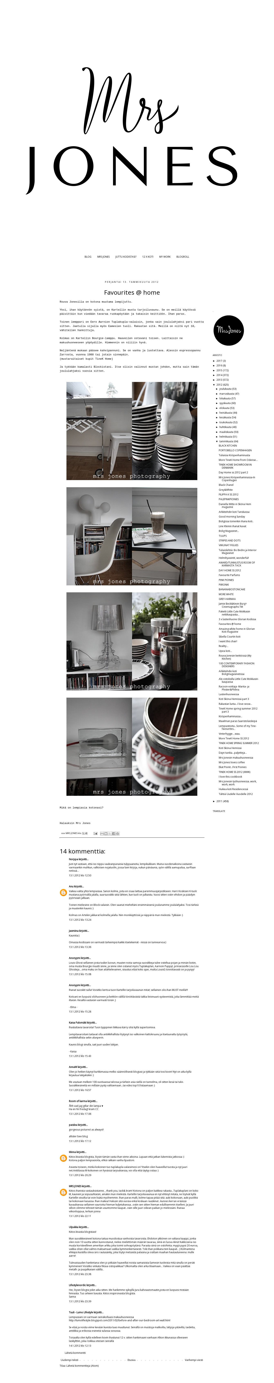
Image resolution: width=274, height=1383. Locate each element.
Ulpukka (73, 1227)
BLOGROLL (182, 256)
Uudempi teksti (69, 1360)
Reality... (223, 646)
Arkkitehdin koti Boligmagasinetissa (231, 672)
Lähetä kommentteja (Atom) (82, 1365)
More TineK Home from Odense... (238, 460)
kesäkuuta (225, 417)
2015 (220, 370)
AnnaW (73, 1067)
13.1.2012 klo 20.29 (80, 1175)
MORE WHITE (226, 594)
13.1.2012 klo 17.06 (80, 1114)
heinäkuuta (226, 412)
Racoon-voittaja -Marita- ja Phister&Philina (234, 688)
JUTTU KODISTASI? (126, 256)
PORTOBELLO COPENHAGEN (235, 450)
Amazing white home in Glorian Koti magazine (237, 630)
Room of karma (78, 1101)
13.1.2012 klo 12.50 (80, 875)
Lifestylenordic (77, 1285)
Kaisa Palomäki (77, 1022)
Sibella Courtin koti (229, 636)
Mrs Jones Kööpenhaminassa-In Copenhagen (237, 479)
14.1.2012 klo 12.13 (80, 1345)
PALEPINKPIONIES (229, 499)
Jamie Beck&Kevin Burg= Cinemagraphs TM (233, 605)
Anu (71, 886)
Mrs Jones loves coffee (232, 762)
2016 (220, 365)
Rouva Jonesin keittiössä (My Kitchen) (235, 657)
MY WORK (165, 256)
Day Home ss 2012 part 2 (233, 472)
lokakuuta (225, 398)
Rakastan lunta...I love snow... (235, 704)
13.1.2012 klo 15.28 (80, 1011)
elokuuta (224, 408)
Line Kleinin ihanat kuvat (232, 526)
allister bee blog (78, 1136)
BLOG (88, 256)
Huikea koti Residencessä (233, 789)
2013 (220, 380)
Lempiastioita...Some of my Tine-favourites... (237, 727)
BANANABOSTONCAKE (232, 589)
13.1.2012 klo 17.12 (80, 1141)
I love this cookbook (230, 776)
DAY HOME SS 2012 (230, 570)
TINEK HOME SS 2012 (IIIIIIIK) (234, 772)
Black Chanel (226, 485)
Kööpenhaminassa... (230, 716)
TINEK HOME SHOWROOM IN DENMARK (235, 466)
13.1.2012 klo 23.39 (80, 1301)
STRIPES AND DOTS (229, 540)
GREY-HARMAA (227, 599)
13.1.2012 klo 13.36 (80, 947)
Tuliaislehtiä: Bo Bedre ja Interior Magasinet (238, 551)
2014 (220, 375)
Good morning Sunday (232, 516)
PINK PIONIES (226, 580)
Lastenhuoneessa (229, 694)
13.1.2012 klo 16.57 (80, 1090)
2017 (220, 361)
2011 (220, 801)
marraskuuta (227, 393)
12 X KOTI (147, 256)
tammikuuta (226, 441)
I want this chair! (228, 641)
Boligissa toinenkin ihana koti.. (236, 521)
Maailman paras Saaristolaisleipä (238, 721)
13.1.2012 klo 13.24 (80, 920)
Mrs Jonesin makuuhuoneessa (236, 757)
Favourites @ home (230, 624)
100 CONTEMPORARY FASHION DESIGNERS (236, 665)
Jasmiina (74, 931)
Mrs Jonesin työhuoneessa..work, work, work (238, 783)
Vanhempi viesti (194, 1360)
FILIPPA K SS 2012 (228, 494)
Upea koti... (225, 651)
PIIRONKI (224, 584)
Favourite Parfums (229, 575)
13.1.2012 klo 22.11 (80, 1216)
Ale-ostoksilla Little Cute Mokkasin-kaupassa (239, 680)
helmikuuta (226, 436)
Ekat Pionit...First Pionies (232, 767)
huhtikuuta (225, 427)
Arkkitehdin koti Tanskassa (234, 512)
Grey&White (226, 490)
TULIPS (223, 536)
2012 (220, 384)
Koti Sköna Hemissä (230, 748)
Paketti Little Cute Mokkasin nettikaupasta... (234, 613)
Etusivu (132, 1360)
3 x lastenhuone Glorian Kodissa (237, 619)
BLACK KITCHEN (228, 445)
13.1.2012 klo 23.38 (80, 1274)
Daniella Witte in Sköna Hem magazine (235, 505)
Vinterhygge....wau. (229, 733)
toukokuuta (226, 422)
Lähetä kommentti (75, 1353)
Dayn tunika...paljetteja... (233, 752)
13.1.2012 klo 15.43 (80, 1056)
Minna (72, 1152)
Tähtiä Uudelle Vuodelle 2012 (236, 794)
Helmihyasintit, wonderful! (234, 558)
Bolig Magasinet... (229, 531)
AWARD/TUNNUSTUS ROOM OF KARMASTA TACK (237, 564)
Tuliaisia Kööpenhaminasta (234, 455)
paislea (73, 1125)
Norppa (73, 859)
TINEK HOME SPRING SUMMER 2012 (239, 743)
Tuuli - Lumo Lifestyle (81, 1312)
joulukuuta (225, 389)
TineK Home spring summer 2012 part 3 (238, 710)
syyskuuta (225, 403)
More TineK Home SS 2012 (234, 738)
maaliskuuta (226, 432)
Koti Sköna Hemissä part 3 (234, 699)
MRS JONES (103, 256)
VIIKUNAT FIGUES (228, 545)
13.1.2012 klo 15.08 (80, 974)
